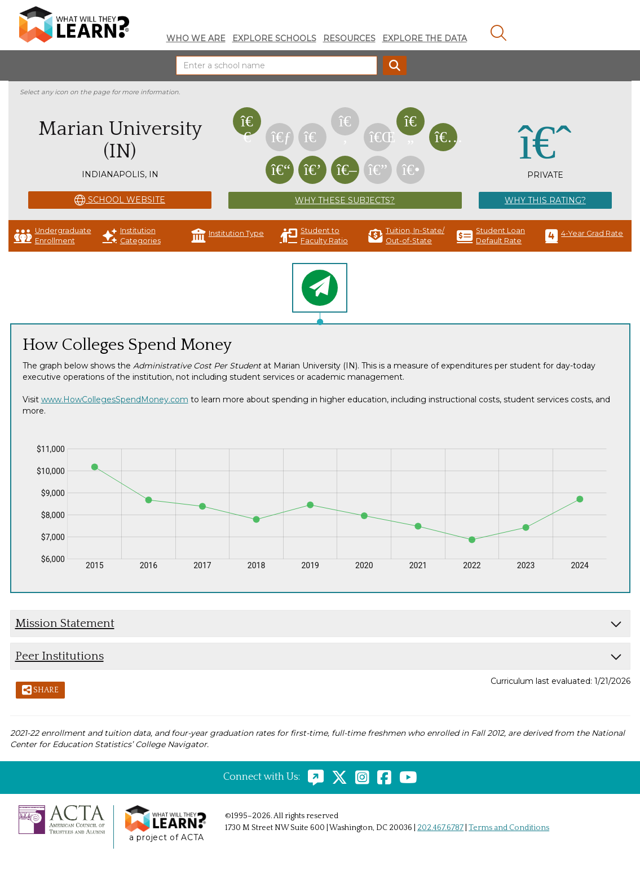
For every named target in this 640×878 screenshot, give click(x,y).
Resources (349, 38)
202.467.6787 (440, 827)
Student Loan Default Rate (491, 235)
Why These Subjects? (345, 200)
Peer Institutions (59, 655)
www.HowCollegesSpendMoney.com (114, 399)
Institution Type (227, 236)
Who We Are (196, 38)
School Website (119, 200)
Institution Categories (132, 235)
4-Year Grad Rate (584, 236)
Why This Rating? (545, 200)
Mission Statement (64, 623)
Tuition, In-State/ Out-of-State (406, 235)
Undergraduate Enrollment (52, 235)
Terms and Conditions (509, 827)
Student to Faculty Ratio (314, 235)
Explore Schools (274, 38)
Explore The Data (424, 38)
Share (40, 690)
